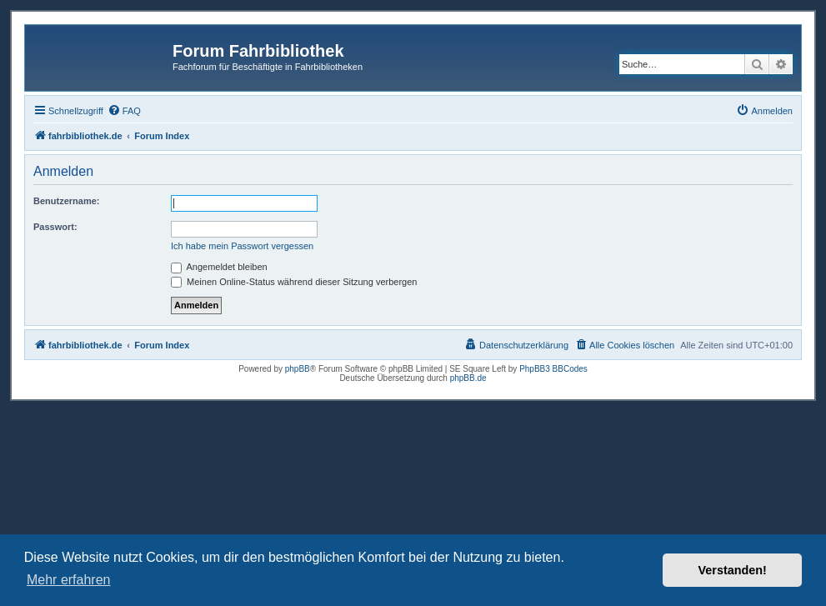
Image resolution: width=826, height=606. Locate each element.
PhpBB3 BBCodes (553, 368)
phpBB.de (468, 378)
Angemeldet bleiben (219, 267)
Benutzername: (66, 201)
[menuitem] (124, 111)
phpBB (297, 368)
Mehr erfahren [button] (69, 580)
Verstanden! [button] (732, 570)
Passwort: (55, 227)
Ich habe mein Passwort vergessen (242, 246)
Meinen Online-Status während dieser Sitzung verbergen (294, 282)
